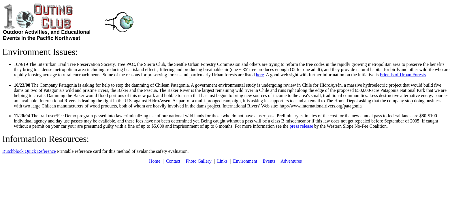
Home (154, 161)
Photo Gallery (199, 161)
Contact (173, 161)
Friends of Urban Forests (403, 74)
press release (301, 126)
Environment (245, 161)
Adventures (291, 161)
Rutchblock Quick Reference (29, 151)
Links (221, 161)
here (260, 74)
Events (268, 161)
